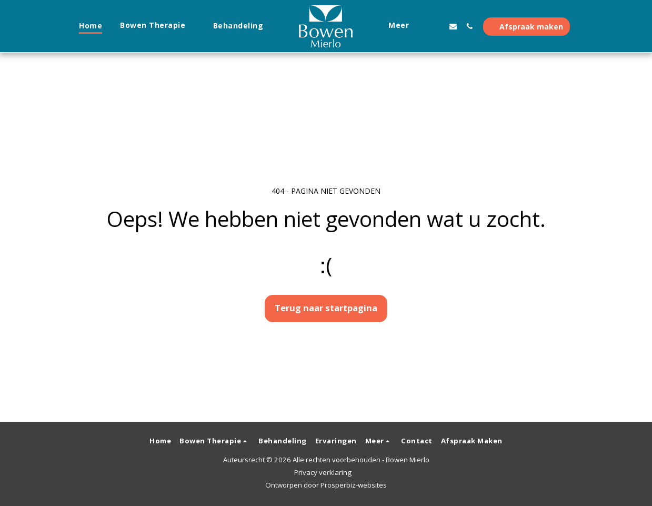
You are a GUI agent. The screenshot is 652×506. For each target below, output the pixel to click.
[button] (158, 26)
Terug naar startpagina (326, 308)
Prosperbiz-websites (353, 485)
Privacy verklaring (323, 472)
